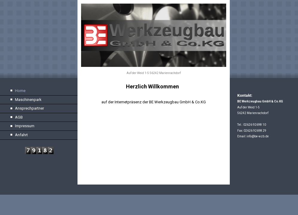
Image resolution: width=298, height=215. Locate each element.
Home (20, 90)
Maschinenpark (28, 99)
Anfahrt (21, 135)
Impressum (24, 126)
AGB (19, 117)
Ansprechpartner (29, 108)
